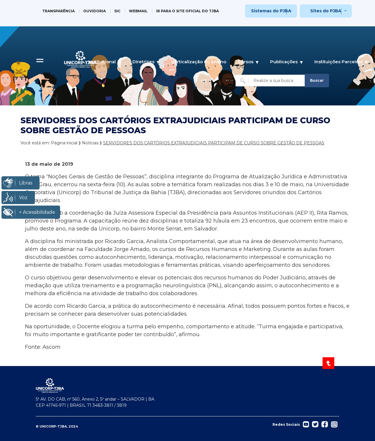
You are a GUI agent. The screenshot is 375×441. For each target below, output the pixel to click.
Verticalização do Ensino (198, 61)
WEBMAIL (138, 11)
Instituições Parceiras (338, 61)
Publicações (284, 61)
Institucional (102, 61)
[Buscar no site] (271, 80)
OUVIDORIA (94, 11)
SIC (117, 11)
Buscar (317, 80)
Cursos (245, 61)
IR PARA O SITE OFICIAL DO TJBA (187, 11)
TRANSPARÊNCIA (58, 11)
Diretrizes (143, 61)
